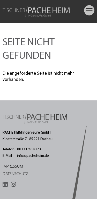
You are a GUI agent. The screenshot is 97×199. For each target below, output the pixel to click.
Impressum (13, 167)
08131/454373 (29, 149)
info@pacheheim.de (33, 156)
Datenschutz (15, 174)
